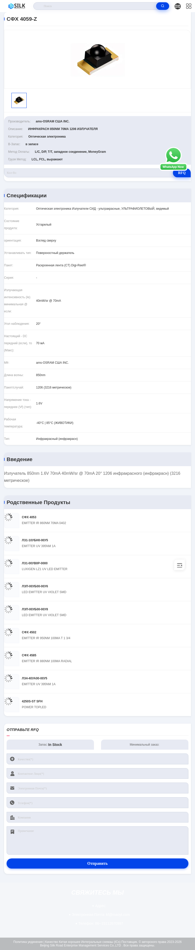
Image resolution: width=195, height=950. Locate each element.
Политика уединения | (28, 942)
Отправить (97, 863)
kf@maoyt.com (101, 915)
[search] (162, 6)
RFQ (182, 173)
